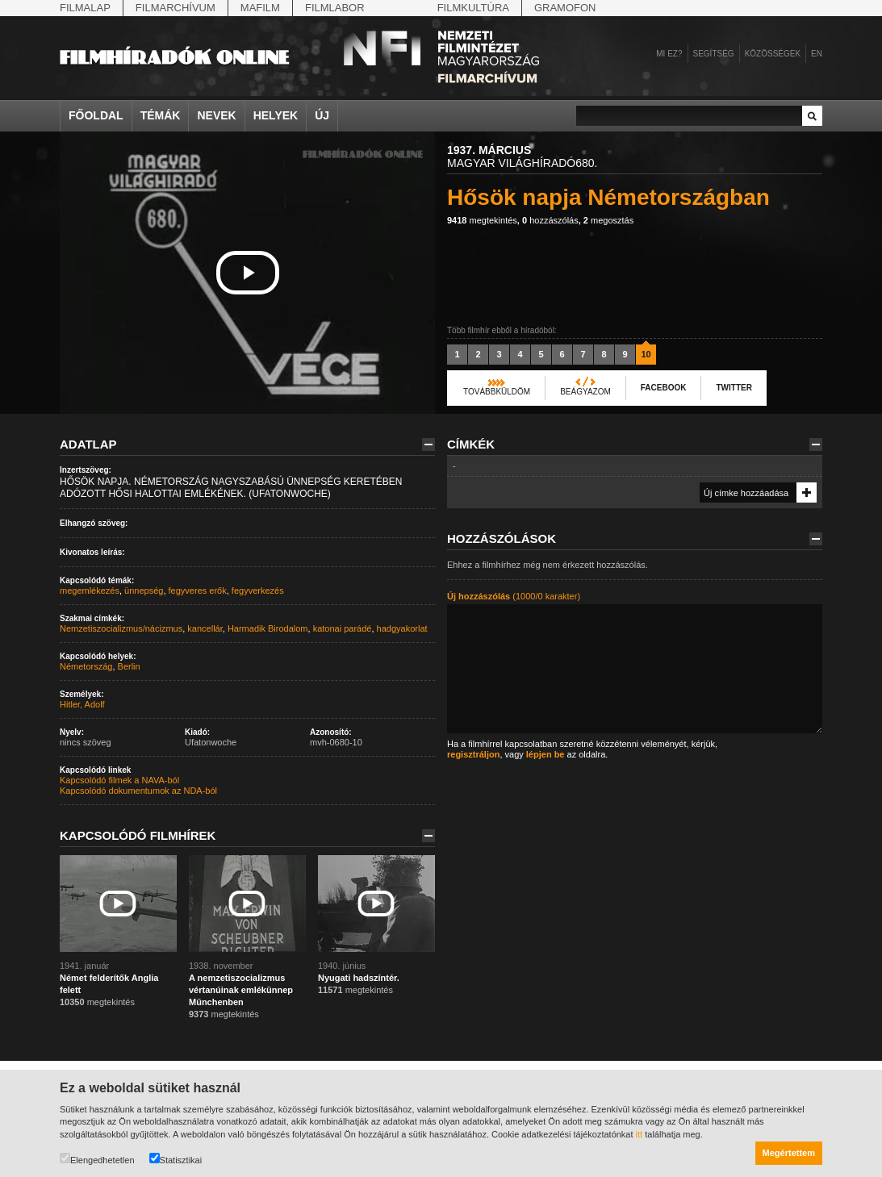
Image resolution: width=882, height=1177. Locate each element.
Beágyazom (585, 391)
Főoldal (96, 115)
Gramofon (565, 8)
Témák (160, 115)
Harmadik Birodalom (268, 628)
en (816, 53)
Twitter (733, 387)
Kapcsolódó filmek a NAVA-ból (119, 780)
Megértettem (789, 1153)
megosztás (608, 220)
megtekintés (482, 220)
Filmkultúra (473, 8)
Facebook (664, 387)
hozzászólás (550, 220)
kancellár (204, 628)
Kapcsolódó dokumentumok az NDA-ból (138, 790)
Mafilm (260, 8)
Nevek (216, 115)
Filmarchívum (175, 8)
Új (322, 115)
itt (639, 1134)
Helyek (276, 115)
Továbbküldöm (496, 391)
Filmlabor (335, 8)
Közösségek (772, 53)
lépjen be (545, 754)
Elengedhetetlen (97, 1159)
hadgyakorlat (402, 628)
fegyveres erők (198, 590)
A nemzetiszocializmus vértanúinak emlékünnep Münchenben (241, 990)
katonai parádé (342, 628)
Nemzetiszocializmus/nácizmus (121, 628)
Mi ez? (669, 53)
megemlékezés (89, 590)
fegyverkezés (258, 590)
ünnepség (143, 590)
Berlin (129, 666)
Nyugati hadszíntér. (358, 978)
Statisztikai (176, 1159)
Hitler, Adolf (82, 704)
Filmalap (85, 8)
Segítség (713, 53)
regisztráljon (473, 754)
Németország (86, 666)
